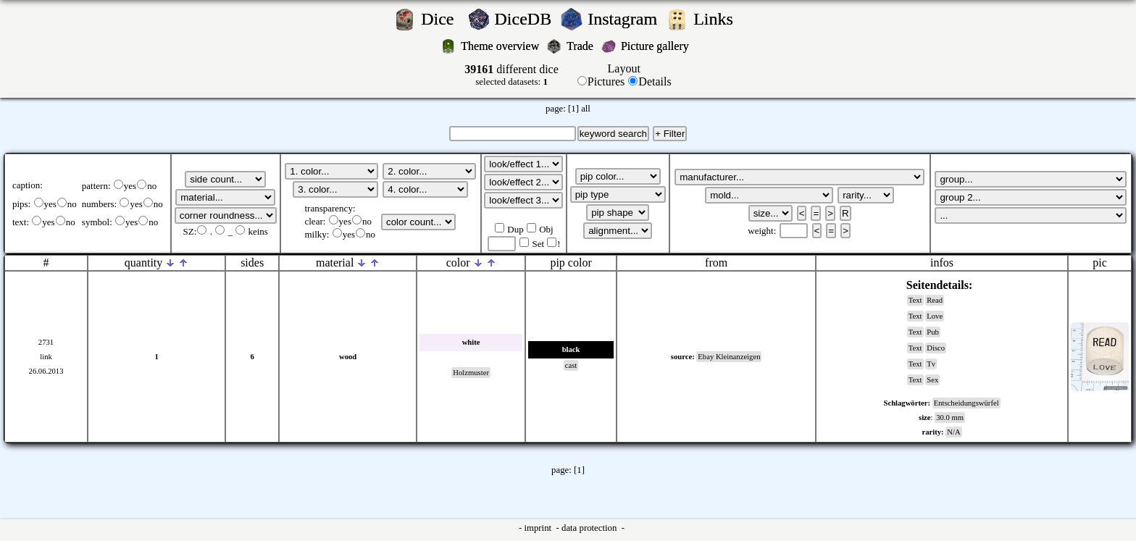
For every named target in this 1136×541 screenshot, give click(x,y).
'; (225, 179)
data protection (590, 528)
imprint (539, 528)
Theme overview (501, 46)
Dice (441, 18)
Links (717, 18)
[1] (573, 109)
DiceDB (525, 18)
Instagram (624, 18)
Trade (581, 46)
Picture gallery (658, 46)
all (585, 109)
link (46, 357)
